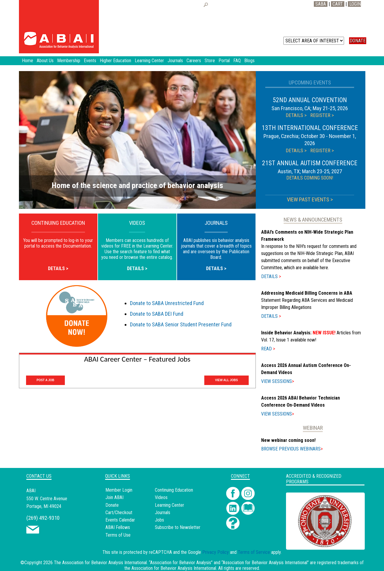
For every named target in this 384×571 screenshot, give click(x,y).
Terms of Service (254, 552)
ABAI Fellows (117, 527)
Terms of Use (118, 535)
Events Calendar (120, 520)
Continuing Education (174, 490)
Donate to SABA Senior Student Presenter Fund (181, 324)
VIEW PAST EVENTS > (310, 199)
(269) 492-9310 (43, 517)
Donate (112, 505)
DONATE (358, 41)
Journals (162, 512)
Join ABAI (114, 497)
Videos (161, 497)
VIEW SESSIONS (277, 381)
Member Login (118, 490)
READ (268, 349)
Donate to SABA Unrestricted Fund (167, 303)
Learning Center (169, 505)
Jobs (159, 520)
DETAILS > (296, 115)
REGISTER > (322, 115)
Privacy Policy (215, 552)
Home (27, 60)
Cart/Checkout (118, 512)
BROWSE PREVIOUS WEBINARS (292, 449)
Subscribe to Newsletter (177, 527)
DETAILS (271, 276)
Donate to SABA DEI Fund (156, 314)
